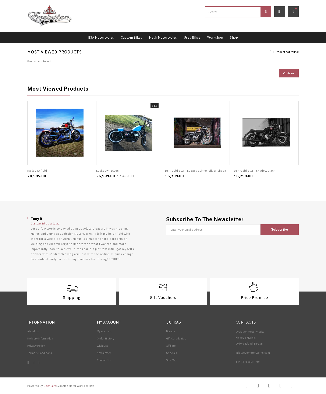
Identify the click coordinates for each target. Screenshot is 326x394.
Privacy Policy (36, 346)
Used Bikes (192, 37)
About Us (33, 331)
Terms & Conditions (39, 353)
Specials (171, 353)
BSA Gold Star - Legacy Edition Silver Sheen (195, 170)
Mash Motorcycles (163, 37)
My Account (104, 331)
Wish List (102, 346)
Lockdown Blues (107, 170)
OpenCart (49, 386)
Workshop (215, 37)
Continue (288, 73)
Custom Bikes (131, 37)
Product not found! (287, 52)
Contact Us (104, 360)
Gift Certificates (176, 338)
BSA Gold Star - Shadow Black (255, 170)
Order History (105, 338)
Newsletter (104, 353)
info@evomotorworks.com (253, 353)
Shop (234, 37)
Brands (170, 331)
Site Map (171, 360)
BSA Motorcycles (101, 37)
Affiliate (171, 346)
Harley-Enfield (37, 170)
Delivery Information (40, 338)
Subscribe (279, 229)
